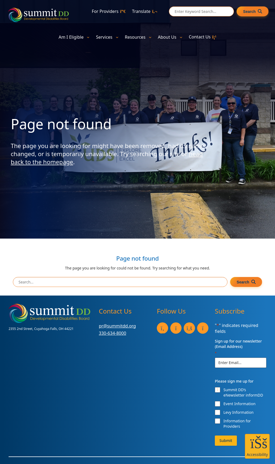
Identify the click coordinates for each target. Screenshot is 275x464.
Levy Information (238, 412)
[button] (257, 446)
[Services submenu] (117, 36)
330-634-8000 (112, 333)
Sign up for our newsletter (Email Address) (238, 347)
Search (249, 11)
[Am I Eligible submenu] (88, 36)
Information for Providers (237, 423)
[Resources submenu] (150, 36)
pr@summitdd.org (117, 326)
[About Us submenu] (181, 36)
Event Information (239, 403)
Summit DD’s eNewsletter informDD (243, 392)
